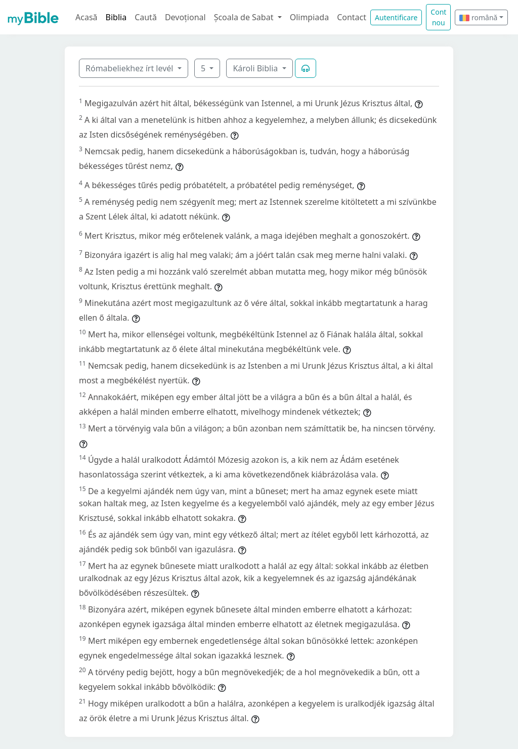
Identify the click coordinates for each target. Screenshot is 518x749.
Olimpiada (309, 17)
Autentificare (396, 17)
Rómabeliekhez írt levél (130, 68)
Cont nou (438, 17)
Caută (146, 17)
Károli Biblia (256, 68)
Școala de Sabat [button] (245, 17)
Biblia (116, 17)
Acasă (86, 17)
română (478, 17)
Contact (351, 17)
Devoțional (185, 17)
